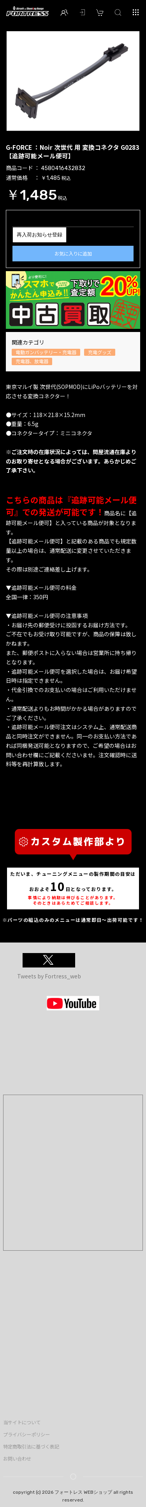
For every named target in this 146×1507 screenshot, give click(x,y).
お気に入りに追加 (73, 253)
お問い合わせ (17, 1458)
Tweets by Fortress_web (49, 976)
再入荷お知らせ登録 (39, 235)
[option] (73, 80)
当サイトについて (21, 1422)
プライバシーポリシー (26, 1434)
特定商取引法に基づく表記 (31, 1446)
